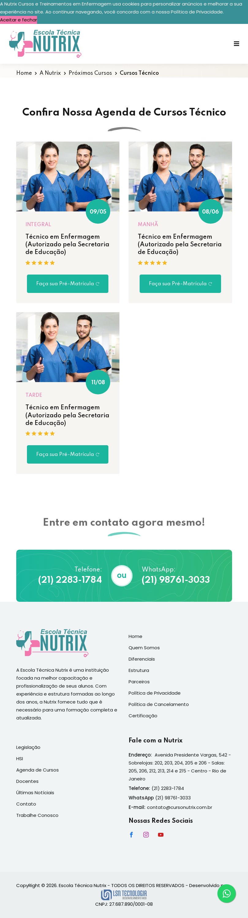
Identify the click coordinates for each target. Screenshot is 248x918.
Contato (26, 804)
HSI (19, 758)
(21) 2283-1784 (70, 580)
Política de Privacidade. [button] (197, 12)
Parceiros (139, 681)
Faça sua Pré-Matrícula (67, 283)
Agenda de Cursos (37, 770)
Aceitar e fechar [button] (18, 20)
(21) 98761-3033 (176, 580)
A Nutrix (50, 73)
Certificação (143, 715)
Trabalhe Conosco (37, 815)
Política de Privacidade (155, 693)
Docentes (27, 781)
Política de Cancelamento (159, 704)
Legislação (28, 747)
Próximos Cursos (90, 73)
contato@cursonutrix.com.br (179, 807)
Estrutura (139, 670)
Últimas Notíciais (35, 792)
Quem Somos (144, 647)
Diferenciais (142, 659)
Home (24, 73)
